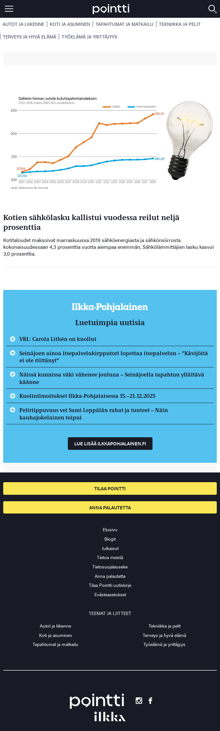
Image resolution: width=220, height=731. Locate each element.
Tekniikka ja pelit (180, 24)
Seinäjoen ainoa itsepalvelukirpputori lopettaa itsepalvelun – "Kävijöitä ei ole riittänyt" (113, 356)
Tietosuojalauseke (110, 566)
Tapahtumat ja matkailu (124, 24)
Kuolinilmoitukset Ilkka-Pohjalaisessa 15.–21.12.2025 (87, 395)
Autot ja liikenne (23, 24)
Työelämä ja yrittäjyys (89, 37)
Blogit (110, 538)
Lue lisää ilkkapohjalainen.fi (110, 443)
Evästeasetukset (110, 594)
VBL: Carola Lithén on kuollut (57, 338)
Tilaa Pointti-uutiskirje (110, 585)
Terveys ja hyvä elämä (29, 37)
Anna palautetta (110, 507)
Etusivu (110, 529)
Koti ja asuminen (70, 24)
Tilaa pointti (110, 488)
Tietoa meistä (110, 557)
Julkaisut (110, 548)
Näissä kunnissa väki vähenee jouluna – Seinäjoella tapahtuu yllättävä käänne (111, 378)
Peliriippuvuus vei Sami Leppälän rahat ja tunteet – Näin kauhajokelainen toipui (93, 413)
